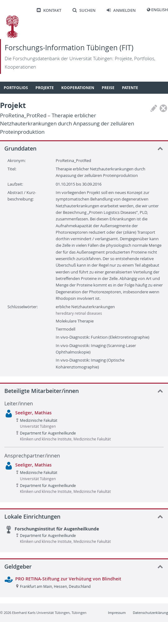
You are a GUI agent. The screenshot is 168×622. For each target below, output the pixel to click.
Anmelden (121, 10)
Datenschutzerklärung (150, 612)
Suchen (84, 10)
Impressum (117, 612)
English (159, 9)
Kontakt (49, 10)
